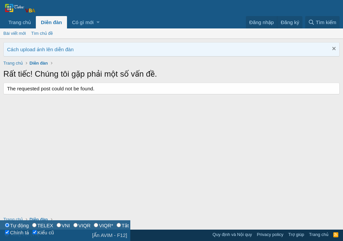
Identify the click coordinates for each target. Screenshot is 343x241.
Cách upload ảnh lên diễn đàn (40, 49)
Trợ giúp (296, 234)
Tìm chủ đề (42, 33)
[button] (98, 22)
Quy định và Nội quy (232, 234)
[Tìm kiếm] (322, 22)
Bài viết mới (14, 33)
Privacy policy (270, 234)
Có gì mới (82, 22)
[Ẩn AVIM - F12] (109, 235)
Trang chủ (19, 22)
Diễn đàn (51, 22)
